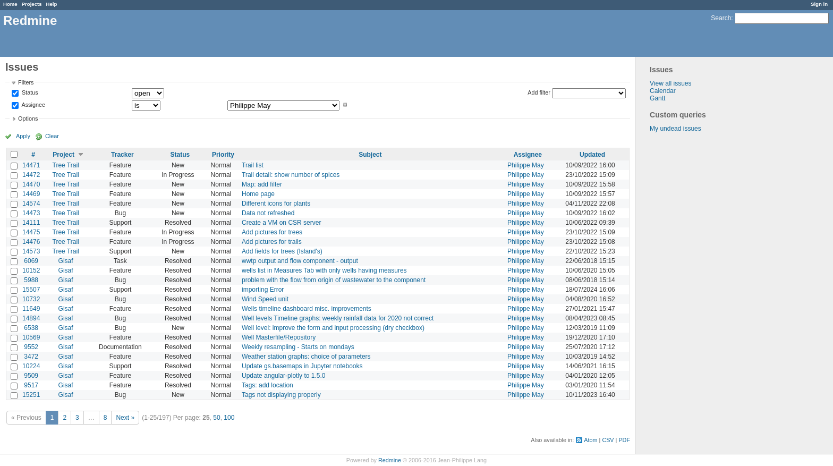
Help (51, 4)
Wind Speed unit (265, 299)
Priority (223, 154)
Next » (125, 417)
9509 (31, 375)
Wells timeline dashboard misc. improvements (306, 308)
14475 (31, 232)
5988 (31, 280)
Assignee (32, 104)
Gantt (657, 98)
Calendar (663, 91)
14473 (31, 213)
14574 (31, 203)
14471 (31, 165)
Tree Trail (66, 165)
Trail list (253, 165)
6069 (31, 261)
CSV (608, 440)
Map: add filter (262, 184)
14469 (31, 194)
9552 (31, 347)
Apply (23, 136)
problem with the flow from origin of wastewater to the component (334, 280)
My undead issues (675, 128)
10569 (31, 337)
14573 (31, 251)
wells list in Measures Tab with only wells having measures (324, 270)
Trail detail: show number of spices (290, 175)
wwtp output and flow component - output (300, 261)
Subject (370, 154)
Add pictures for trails (272, 241)
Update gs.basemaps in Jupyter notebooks (302, 366)
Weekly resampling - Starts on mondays (298, 347)
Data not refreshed (268, 213)
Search (721, 18)
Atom (590, 440)
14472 (31, 175)
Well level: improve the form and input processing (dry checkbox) (333, 328)
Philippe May (525, 165)
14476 (31, 241)
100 (229, 417)
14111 (31, 222)
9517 (31, 385)
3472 (31, 356)
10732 (31, 299)
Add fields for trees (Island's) (282, 251)
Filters (25, 82)
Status (29, 93)
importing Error (263, 289)
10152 (31, 270)
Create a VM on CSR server (281, 222)
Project (63, 154)
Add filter (539, 92)
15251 (31, 395)
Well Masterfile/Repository (279, 337)
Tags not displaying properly (281, 395)
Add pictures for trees (272, 232)
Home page (258, 194)
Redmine (389, 460)
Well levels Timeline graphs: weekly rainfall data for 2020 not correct (338, 318)
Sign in (819, 4)
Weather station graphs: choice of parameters (306, 356)
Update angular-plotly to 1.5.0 (283, 375)
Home (10, 4)
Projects (32, 4)
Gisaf (65, 261)
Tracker (122, 154)
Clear (52, 136)
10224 (31, 366)
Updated (592, 154)
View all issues (670, 83)
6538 (31, 328)
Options (28, 118)
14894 (31, 318)
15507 (31, 289)
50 (216, 417)
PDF (624, 440)
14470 (31, 184)
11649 (31, 308)
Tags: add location (267, 385)
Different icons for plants (276, 203)
